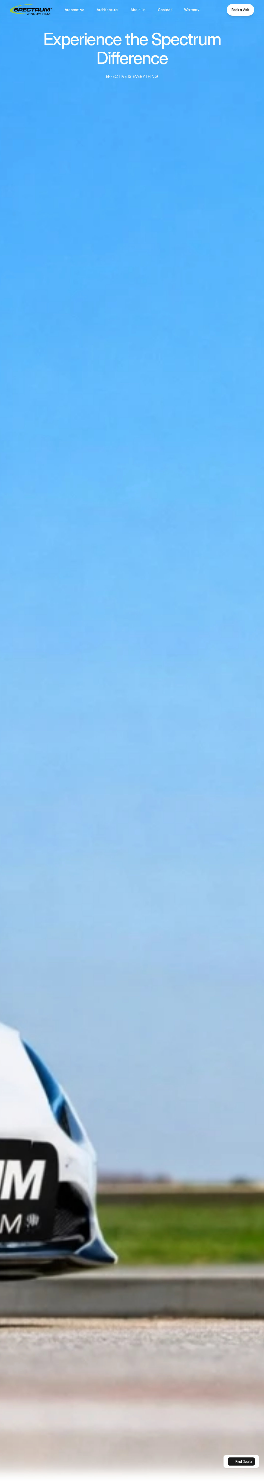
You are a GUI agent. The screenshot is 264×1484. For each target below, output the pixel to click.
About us (138, 9)
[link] (241, 1461)
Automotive (74, 9)
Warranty (191, 9)
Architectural (107, 9)
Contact (165, 9)
